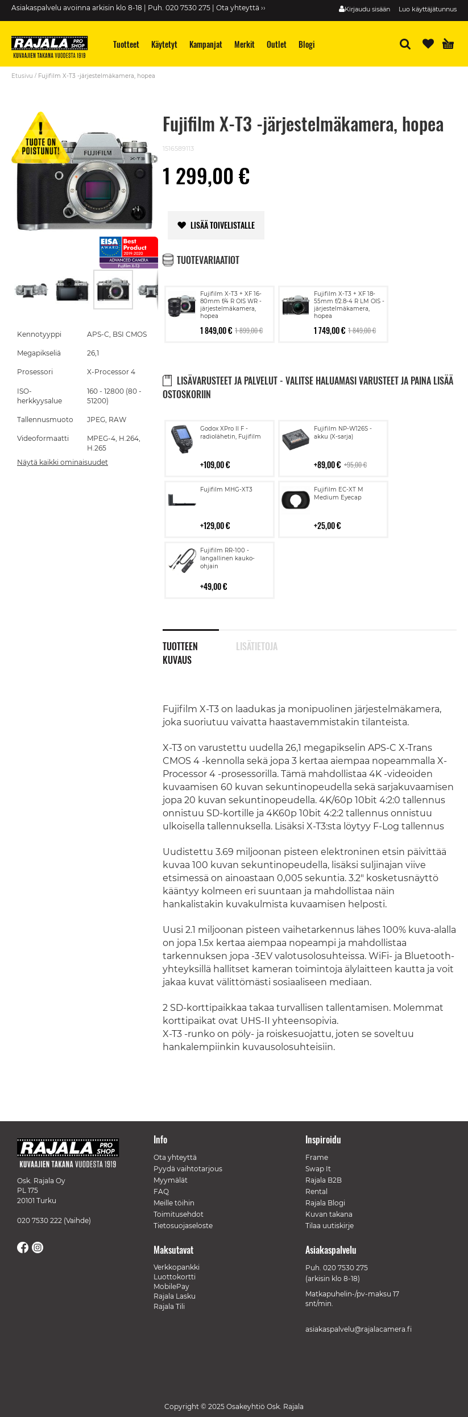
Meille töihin (174, 1203)
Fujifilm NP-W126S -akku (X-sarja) (343, 432)
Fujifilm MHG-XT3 (226, 489)
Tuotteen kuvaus (180, 645)
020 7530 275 (345, 1267)
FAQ (161, 1191)
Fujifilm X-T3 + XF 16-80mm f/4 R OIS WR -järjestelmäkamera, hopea (231, 305)
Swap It (318, 1168)
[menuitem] (126, 44)
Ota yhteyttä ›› (241, 7)
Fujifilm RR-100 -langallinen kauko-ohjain (227, 558)
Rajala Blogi (325, 1203)
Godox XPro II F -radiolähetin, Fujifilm (230, 432)
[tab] (199, 640)
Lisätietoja (257, 645)
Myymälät (171, 1180)
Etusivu (22, 76)
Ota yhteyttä (175, 1157)
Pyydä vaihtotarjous (188, 1168)
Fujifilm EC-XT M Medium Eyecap (338, 493)
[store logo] (54, 48)
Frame (316, 1157)
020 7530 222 (39, 1220)
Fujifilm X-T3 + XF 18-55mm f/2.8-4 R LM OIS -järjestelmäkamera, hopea (349, 305)
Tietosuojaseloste (183, 1225)
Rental (316, 1191)
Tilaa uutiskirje (329, 1225)
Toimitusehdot (179, 1214)
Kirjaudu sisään (367, 9)
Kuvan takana (329, 1214)
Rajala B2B (323, 1180)
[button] (31, 289)
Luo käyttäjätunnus (428, 9)
